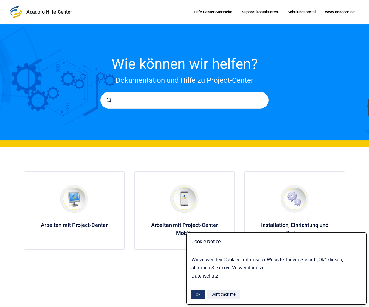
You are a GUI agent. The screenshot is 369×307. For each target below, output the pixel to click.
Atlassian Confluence (150, 289)
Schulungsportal (302, 12)
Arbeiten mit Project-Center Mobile (184, 229)
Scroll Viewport (117, 289)
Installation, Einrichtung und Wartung (294, 229)
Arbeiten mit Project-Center (74, 225)
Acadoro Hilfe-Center (49, 12)
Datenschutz (204, 276)
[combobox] (184, 100)
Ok (198, 294)
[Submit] (109, 100)
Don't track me (223, 294)
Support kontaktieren (260, 12)
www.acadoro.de (340, 12)
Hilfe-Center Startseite (213, 12)
